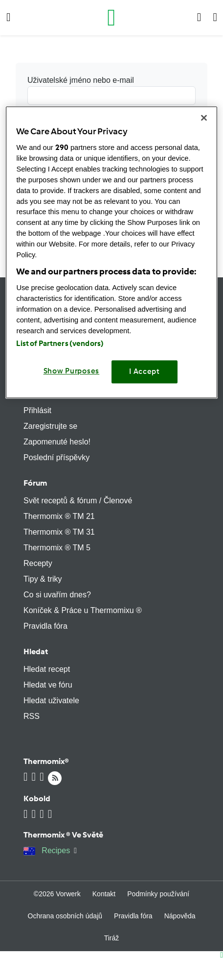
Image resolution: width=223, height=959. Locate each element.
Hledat (35, 651)
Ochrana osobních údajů (65, 916)
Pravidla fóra (45, 626)
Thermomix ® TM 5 (56, 547)
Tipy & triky (42, 579)
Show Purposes (72, 371)
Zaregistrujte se (50, 426)
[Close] (204, 117)
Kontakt (103, 894)
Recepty (37, 563)
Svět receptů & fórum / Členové (77, 500)
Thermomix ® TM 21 (59, 516)
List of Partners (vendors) (60, 344)
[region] (111, 252)
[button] (8, 17)
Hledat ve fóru (47, 685)
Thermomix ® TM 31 (59, 532)
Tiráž (111, 938)
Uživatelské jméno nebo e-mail (111, 90)
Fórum (35, 483)
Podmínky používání (158, 894)
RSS (31, 716)
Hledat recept (46, 669)
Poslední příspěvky (56, 457)
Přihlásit (37, 410)
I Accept (144, 372)
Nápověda (180, 916)
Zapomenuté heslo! (56, 442)
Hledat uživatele (51, 700)
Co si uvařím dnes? (57, 594)
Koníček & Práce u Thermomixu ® (82, 610)
